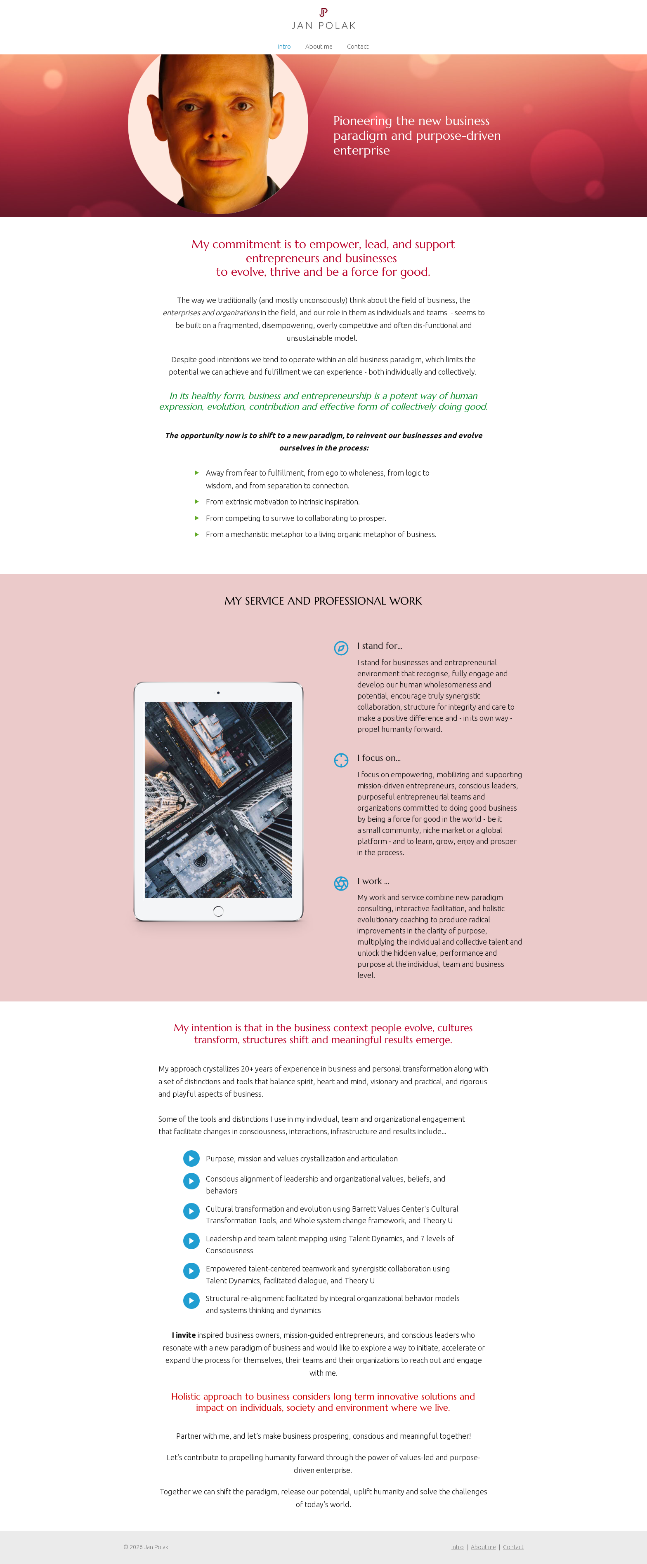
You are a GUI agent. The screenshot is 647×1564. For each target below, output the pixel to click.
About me (319, 46)
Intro (284, 46)
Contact (358, 46)
